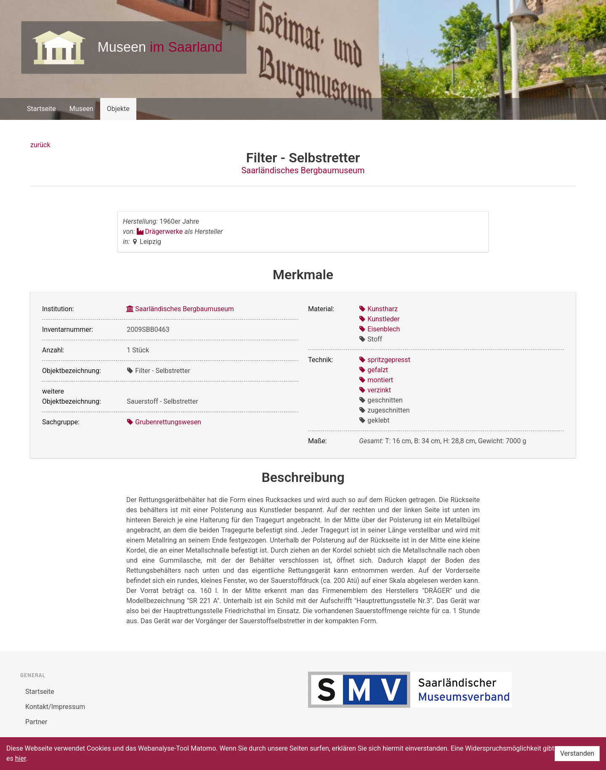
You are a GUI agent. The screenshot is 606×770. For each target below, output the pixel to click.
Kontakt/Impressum (55, 707)
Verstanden (577, 753)
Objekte (118, 109)
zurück (40, 145)
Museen (81, 109)
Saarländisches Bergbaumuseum (302, 170)
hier (20, 758)
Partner (36, 722)
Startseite (41, 109)
